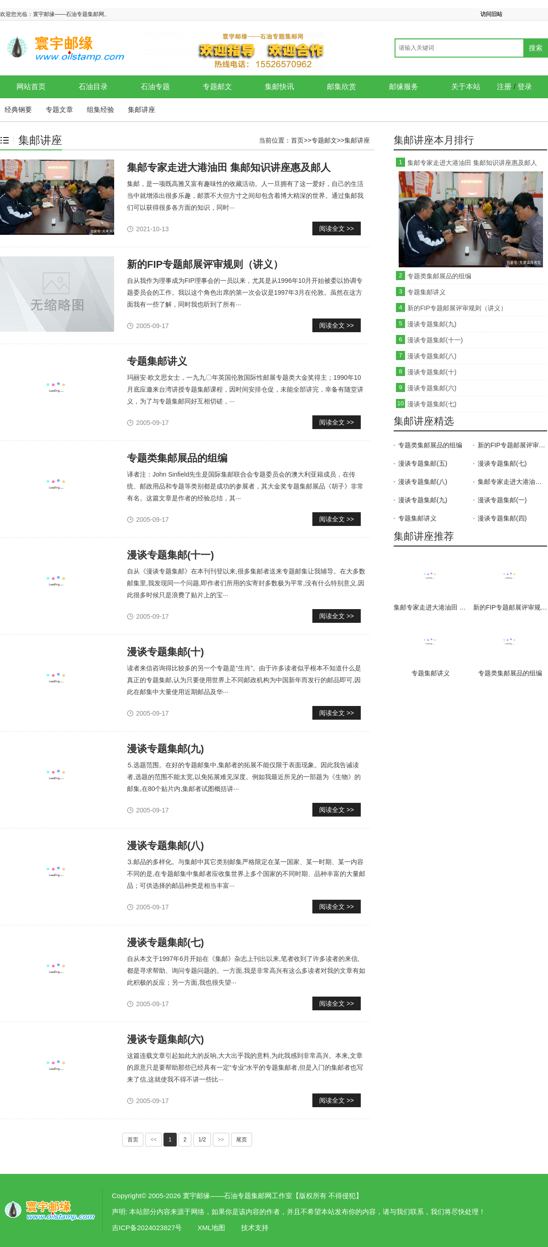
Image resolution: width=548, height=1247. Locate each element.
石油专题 (155, 86)
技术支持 (255, 1227)
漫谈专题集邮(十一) (170, 555)
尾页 (241, 1139)
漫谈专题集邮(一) (502, 500)
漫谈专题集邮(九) (165, 748)
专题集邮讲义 (157, 361)
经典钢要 (18, 109)
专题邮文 (217, 86)
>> (221, 1139)
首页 (297, 140)
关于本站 (465, 86)
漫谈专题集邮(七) (165, 942)
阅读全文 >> (336, 228)
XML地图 (212, 1227)
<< (153, 1139)
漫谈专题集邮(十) (165, 652)
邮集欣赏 (341, 86)
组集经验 (100, 109)
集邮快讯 (279, 86)
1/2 (202, 1139)
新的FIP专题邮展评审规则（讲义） (205, 264)
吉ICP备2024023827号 (147, 1227)
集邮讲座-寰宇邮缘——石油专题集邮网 (50, 1210)
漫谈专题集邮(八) (165, 845)
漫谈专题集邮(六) (165, 1039)
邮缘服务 (403, 86)
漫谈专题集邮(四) (502, 518)
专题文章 (59, 109)
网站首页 (31, 86)
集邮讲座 (141, 109)
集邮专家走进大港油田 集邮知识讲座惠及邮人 (229, 167)
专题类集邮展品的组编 (177, 458)
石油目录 (93, 86)
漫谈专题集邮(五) (422, 463)
